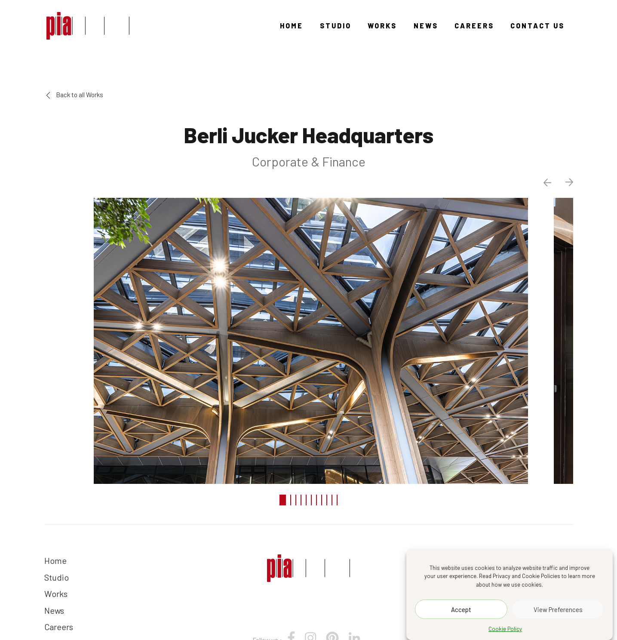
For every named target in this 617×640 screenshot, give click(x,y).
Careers (474, 26)
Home (291, 26)
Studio (335, 26)
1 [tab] (282, 500)
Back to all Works (74, 94)
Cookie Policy (505, 628)
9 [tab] (326, 500)
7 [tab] (316, 500)
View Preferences (558, 609)
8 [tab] (321, 500)
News (426, 26)
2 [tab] (290, 500)
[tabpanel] (309, 340)
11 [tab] (337, 500)
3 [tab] (295, 500)
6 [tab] (311, 500)
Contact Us (537, 26)
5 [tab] (306, 500)
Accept (461, 609)
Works (382, 26)
